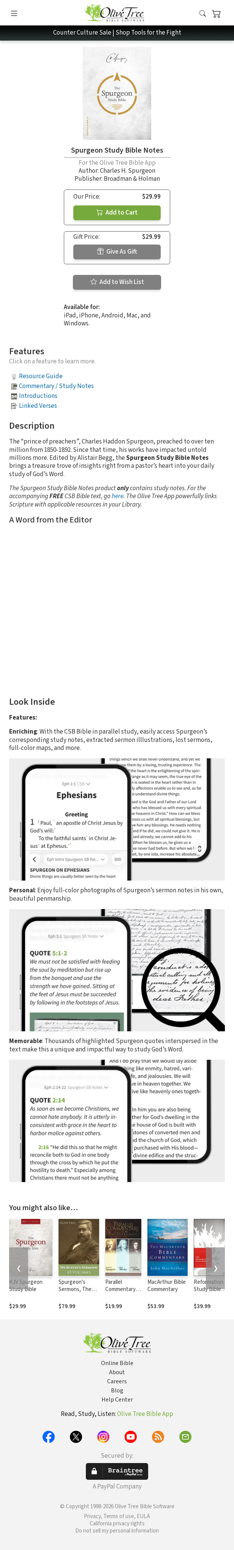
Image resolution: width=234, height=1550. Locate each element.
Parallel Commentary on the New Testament (120, 1293)
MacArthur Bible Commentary (166, 1285)
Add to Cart (117, 212)
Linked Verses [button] (38, 405)
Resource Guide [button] (41, 376)
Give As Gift (117, 251)
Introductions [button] (38, 396)
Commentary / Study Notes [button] (56, 386)
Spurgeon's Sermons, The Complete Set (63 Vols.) (75, 1293)
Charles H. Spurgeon (127, 170)
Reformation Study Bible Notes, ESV (208, 1289)
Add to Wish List (117, 282)
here (117, 496)
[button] (202, 14)
